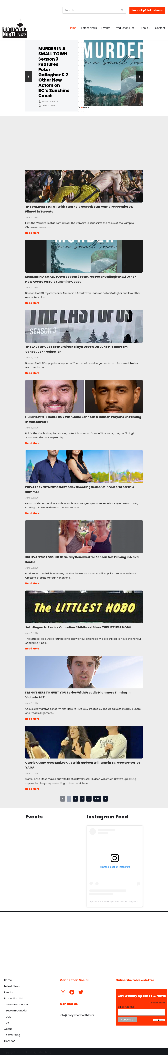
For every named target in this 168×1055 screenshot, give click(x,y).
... (89, 797)
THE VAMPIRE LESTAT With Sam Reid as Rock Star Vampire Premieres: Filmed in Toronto (84, 186)
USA (8, 1015)
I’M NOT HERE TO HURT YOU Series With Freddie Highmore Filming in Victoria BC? (84, 671)
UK (7, 1021)
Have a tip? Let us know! (147, 10)
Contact (160, 28)
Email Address (127, 1005)
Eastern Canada (16, 1009)
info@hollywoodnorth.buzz (77, 1014)
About (8, 1027)
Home (72, 28)
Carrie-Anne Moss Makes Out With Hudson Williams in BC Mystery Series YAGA (84, 740)
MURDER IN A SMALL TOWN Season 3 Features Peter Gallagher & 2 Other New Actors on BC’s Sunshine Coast (54, 72)
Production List (13, 997)
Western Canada (17, 1003)
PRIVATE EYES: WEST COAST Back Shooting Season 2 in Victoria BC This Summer (84, 465)
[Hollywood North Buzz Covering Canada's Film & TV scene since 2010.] (14, 28)
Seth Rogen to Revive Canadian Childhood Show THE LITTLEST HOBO (84, 605)
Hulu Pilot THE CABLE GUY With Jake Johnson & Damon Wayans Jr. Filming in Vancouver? (84, 395)
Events (105, 28)
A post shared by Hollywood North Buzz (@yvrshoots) (116, 900)
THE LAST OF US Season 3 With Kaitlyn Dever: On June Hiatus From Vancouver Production (84, 325)
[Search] (91, 10)
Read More (32, 232)
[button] (135, 28)
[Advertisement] (84, 139)
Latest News (89, 28)
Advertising (13, 1034)
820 (97, 797)
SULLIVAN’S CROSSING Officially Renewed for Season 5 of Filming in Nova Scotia (84, 535)
